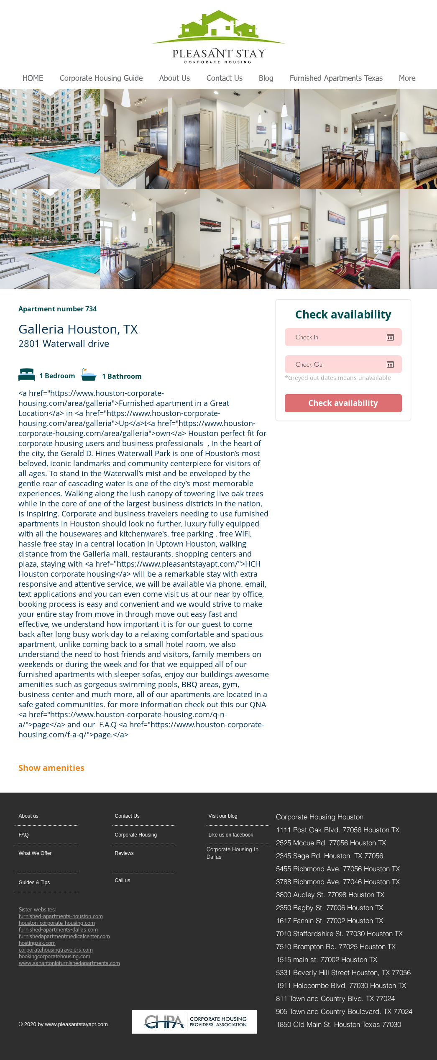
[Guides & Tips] (41, 882)
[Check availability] (343, 403)
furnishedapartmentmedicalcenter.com (64, 936)
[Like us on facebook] (233, 835)
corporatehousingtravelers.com (56, 950)
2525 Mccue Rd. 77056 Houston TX (331, 842)
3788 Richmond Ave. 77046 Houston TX (338, 881)
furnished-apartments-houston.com (61, 916)
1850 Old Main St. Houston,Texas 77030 (338, 1024)
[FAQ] (43, 835)
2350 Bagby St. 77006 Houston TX (329, 907)
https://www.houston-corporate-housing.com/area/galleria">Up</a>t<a (119, 418)
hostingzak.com (37, 943)
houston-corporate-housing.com (57, 923)
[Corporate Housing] (139, 835)
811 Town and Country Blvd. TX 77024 (335, 998)
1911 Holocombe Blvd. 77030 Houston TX (341, 985)
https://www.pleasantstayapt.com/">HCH (189, 564)
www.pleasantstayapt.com (76, 1024)
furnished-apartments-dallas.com (58, 930)
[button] (135, 816)
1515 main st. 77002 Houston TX (326, 959)
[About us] (51, 816)
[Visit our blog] (228, 816)
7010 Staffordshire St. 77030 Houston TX (339, 933)
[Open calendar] (390, 337)
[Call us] (135, 880)
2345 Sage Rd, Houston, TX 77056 (329, 855)
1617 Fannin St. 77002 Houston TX (329, 920)
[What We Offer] (41, 853)
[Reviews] (137, 853)
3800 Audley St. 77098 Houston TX (331, 894)
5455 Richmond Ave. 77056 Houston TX (338, 868)
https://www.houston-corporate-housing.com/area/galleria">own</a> (137, 428)
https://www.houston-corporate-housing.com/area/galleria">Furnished (91, 398)
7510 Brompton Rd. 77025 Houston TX (336, 946)
